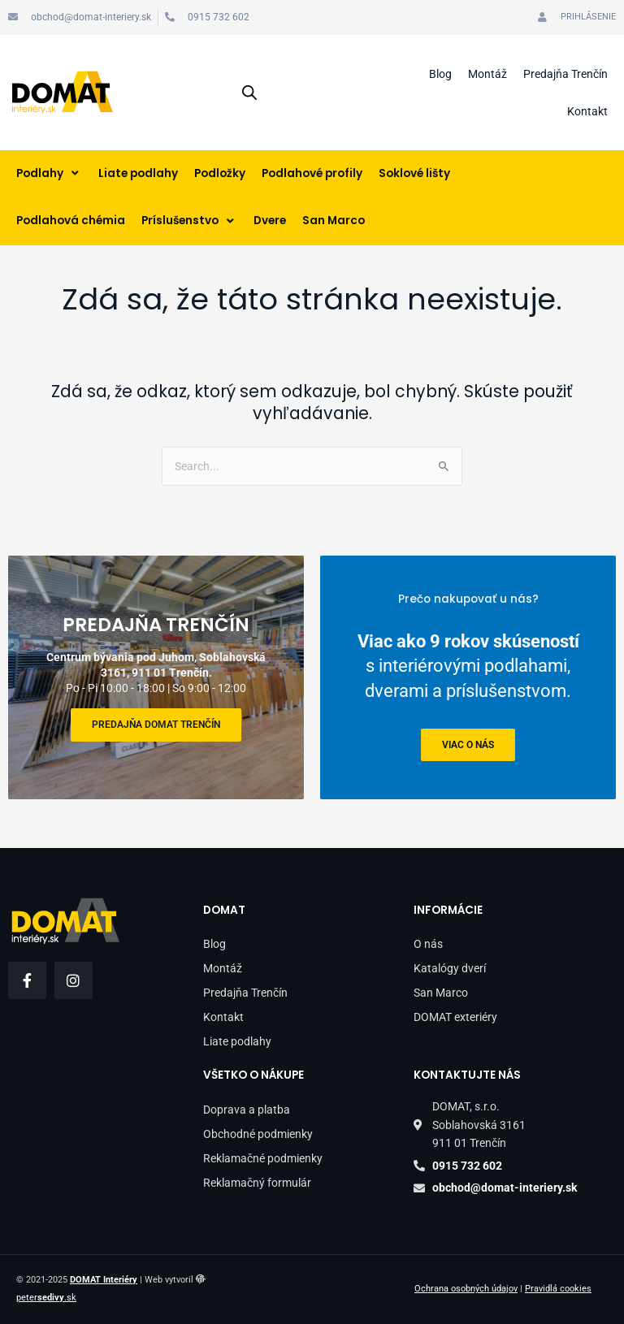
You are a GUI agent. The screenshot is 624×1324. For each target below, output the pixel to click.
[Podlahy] (49, 174)
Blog (440, 73)
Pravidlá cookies (558, 1288)
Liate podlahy (237, 1041)
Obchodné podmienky (258, 1133)
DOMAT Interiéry (103, 1279)
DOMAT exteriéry (455, 1016)
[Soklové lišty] (414, 174)
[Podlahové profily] (312, 174)
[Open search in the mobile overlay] (249, 92)
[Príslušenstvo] (189, 221)
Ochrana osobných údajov (466, 1288)
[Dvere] (269, 221)
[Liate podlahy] (138, 174)
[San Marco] (333, 221)
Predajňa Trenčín (565, 73)
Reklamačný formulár (257, 1182)
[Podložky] (220, 174)
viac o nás (468, 744)
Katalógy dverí (450, 968)
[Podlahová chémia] (70, 221)
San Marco (441, 992)
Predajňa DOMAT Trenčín (156, 724)
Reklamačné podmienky (263, 1158)
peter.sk (46, 1297)
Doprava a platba (246, 1109)
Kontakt (587, 111)
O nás (428, 943)
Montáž (487, 73)
